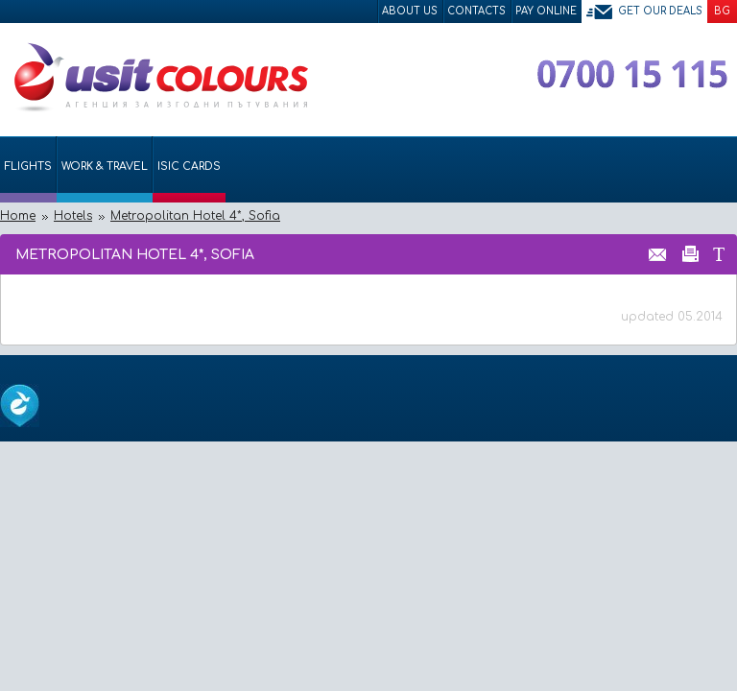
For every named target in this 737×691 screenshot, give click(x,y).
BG (722, 11)
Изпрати (658, 253)
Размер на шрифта (718, 253)
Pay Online (546, 11)
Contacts (476, 11)
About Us (410, 11)
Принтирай (690, 253)
